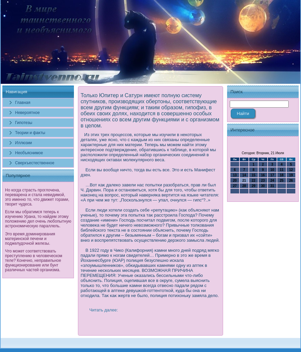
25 (281, 180)
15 (253, 175)
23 (263, 180)
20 (234, 180)
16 (263, 175)
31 (272, 186)
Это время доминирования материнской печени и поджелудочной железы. (30, 239)
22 (253, 180)
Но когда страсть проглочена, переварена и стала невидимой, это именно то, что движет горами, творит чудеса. (37, 197)
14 (244, 175)
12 (291, 170)
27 (234, 186)
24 (272, 180)
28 (244, 186)
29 (253, 186)
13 (234, 175)
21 (244, 180)
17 (272, 175)
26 (291, 180)
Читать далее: (103, 309)
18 (281, 175)
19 (291, 175)
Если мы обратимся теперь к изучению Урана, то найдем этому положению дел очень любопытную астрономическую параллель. (38, 219)
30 (263, 186)
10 (272, 170)
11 (281, 170)
